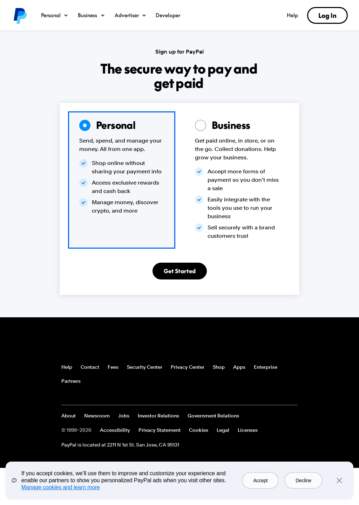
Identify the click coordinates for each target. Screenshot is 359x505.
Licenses (248, 430)
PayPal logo (19, 15)
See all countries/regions (67, 395)
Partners (71, 381)
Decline (303, 480)
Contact (90, 367)
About (68, 415)
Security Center (144, 367)
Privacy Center (187, 367)
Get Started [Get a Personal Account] (180, 271)
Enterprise (265, 367)
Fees (113, 367)
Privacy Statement (159, 430)
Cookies (198, 430)
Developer (168, 15)
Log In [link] (327, 15)
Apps (239, 367)
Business (92, 15)
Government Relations (213, 415)
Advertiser (131, 15)
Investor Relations (158, 415)
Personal (55, 15)
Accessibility (115, 430)
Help (292, 15)
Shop (219, 367)
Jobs (123, 415)
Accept (260, 480)
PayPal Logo (87, 341)
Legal (223, 430)
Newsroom (97, 415)
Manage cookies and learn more (60, 487)
